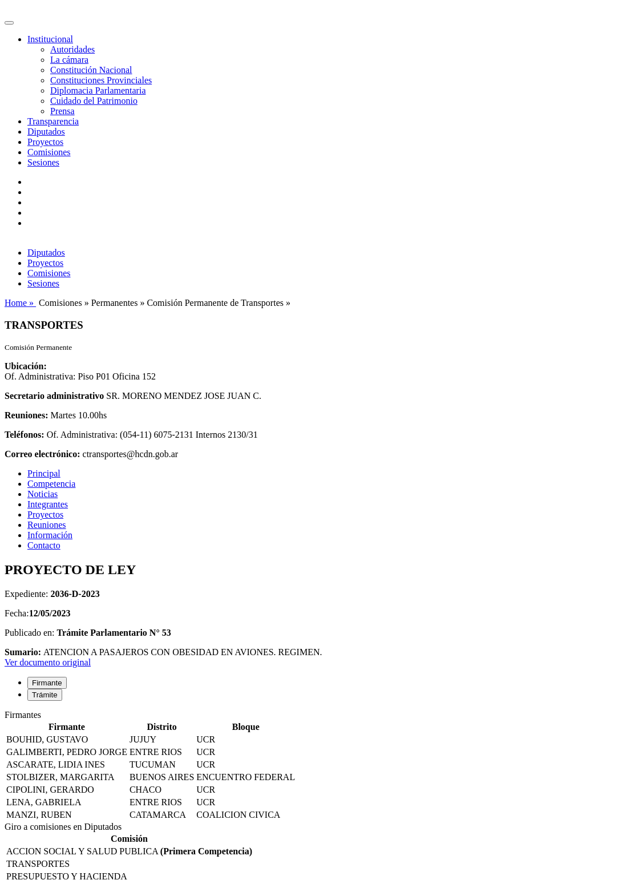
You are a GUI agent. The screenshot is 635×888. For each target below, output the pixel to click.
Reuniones (46, 525)
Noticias (42, 494)
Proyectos (45, 142)
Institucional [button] (50, 39)
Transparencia (53, 121)
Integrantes (47, 504)
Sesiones (43, 162)
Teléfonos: (25, 434)
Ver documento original (48, 662)
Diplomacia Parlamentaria (97, 90)
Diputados (46, 131)
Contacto (43, 545)
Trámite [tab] (45, 695)
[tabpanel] (317, 766)
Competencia (51, 484)
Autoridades (72, 49)
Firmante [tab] (47, 683)
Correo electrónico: (42, 454)
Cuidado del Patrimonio (93, 101)
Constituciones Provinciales (101, 80)
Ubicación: (26, 366)
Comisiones (49, 152)
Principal (43, 473)
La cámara (69, 59)
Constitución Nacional (91, 70)
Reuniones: (26, 415)
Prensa (62, 111)
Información (49, 535)
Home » (20, 303)
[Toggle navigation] (9, 23)
